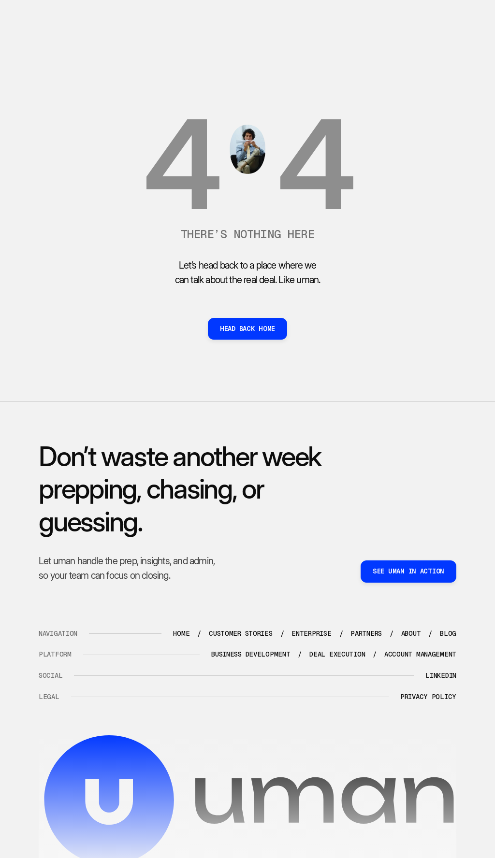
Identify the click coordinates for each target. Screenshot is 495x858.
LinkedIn (440, 675)
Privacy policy (428, 697)
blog (448, 633)
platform (55, 654)
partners (366, 633)
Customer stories (241, 633)
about (411, 633)
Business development (250, 654)
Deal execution (337, 654)
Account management (420, 654)
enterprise (311, 633)
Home (181, 633)
